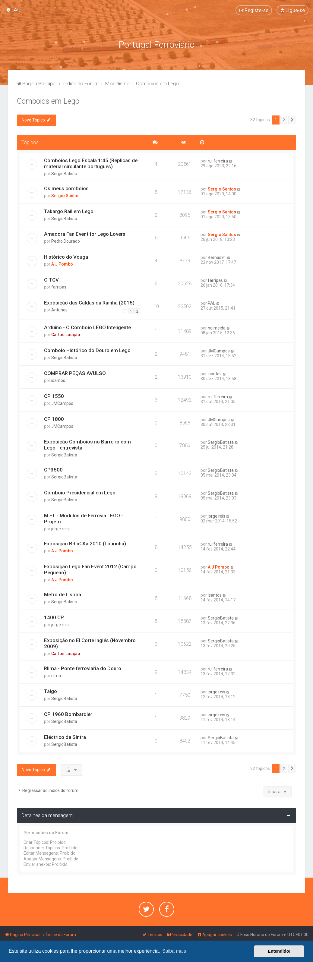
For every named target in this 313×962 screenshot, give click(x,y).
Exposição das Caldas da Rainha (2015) (89, 302)
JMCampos (219, 350)
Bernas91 (217, 257)
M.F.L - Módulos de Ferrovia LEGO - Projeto (83, 518)
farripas (58, 286)
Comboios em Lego (48, 100)
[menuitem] (13, 9)
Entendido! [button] (279, 951)
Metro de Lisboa (62, 594)
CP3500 (53, 469)
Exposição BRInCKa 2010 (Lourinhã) (85, 543)
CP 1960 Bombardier (68, 714)
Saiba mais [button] (174, 951)
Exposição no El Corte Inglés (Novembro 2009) (90, 643)
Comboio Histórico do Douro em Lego (87, 350)
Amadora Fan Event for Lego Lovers (84, 234)
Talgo (50, 691)
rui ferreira (218, 160)
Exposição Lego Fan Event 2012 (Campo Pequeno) (90, 569)
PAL (211, 303)
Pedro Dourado (65, 241)
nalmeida (217, 327)
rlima (56, 675)
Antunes (59, 309)
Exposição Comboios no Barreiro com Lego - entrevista (87, 444)
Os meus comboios (66, 188)
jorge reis (60, 528)
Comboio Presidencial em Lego (79, 492)
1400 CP (54, 617)
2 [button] (284, 119)
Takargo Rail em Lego (68, 211)
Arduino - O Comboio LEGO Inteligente (87, 327)
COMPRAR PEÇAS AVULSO (75, 373)
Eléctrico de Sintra (65, 737)
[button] (292, 119)
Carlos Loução (65, 334)
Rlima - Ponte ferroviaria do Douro (82, 668)
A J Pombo (62, 263)
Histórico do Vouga (66, 257)
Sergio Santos (65, 195)
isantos (58, 380)
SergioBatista (64, 173)
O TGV (51, 279)
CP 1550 (54, 396)
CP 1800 (54, 419)
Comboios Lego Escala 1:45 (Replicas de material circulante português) (91, 163)
